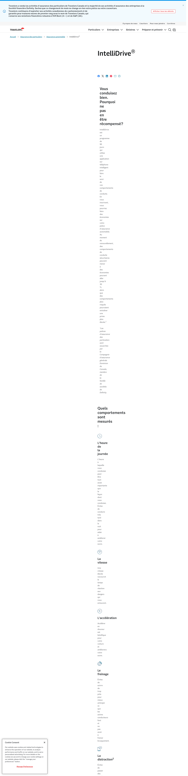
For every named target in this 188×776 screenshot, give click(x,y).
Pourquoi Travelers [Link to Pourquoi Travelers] (58, 704)
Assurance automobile (55, 37)
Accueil (13, 37)
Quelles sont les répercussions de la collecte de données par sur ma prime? (82, 352)
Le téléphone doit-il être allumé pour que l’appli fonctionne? (72, 513)
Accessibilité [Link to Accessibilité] (136, 708)
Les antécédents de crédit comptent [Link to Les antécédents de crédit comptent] (102, 713)
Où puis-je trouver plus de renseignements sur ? (84, 461)
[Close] (44, 742)
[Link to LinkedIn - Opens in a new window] (172, 678)
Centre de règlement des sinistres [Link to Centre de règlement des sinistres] (22, 713)
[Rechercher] (170, 29)
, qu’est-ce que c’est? (66, 304)
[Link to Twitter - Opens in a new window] (163, 678)
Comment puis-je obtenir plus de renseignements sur (89, 606)
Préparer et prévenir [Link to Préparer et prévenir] (17, 718)
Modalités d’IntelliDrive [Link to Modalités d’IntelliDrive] (76, 639)
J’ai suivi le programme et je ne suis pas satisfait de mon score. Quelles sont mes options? (86, 444)
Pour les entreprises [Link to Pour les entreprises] (17, 708)
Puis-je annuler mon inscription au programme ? (84, 426)
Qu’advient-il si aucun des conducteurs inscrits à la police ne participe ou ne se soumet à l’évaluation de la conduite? (85, 547)
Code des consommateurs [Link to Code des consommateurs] (141, 732)
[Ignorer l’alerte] (183, 5)
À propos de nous (130, 23)
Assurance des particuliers (31, 37)
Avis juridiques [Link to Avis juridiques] (137, 722)
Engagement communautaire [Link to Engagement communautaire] (62, 713)
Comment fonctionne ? (67, 319)
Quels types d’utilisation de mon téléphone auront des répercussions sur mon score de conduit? (91, 390)
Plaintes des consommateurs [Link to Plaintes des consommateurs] (143, 727)
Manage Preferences (25, 766)
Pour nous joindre (157, 23)
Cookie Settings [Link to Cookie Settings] (137, 718)
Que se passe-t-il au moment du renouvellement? (78, 621)
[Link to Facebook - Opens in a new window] (167, 678)
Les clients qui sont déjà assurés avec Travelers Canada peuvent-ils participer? (89, 409)
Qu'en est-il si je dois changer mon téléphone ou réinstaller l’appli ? (84, 566)
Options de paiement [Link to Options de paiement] (96, 708)
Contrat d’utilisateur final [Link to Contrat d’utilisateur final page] (76, 645)
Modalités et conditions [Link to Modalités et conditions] (140, 704)
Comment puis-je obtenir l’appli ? (74, 476)
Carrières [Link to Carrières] (54, 708)
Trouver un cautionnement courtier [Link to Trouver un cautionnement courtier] (102, 718)
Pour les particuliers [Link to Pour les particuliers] (17, 704)
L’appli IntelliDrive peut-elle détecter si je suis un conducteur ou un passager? (89, 371)
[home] (17, 29)
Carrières (171, 23)
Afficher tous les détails (163, 11)
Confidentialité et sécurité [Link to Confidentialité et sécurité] (141, 713)
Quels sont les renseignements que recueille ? (82, 334)
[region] (25, 756)
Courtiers (144, 23)
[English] (174, 29)
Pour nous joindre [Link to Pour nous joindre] (95, 704)
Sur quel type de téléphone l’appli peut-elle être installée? (84, 494)
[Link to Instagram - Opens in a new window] (176, 678)
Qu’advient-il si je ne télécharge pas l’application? (78, 530)
